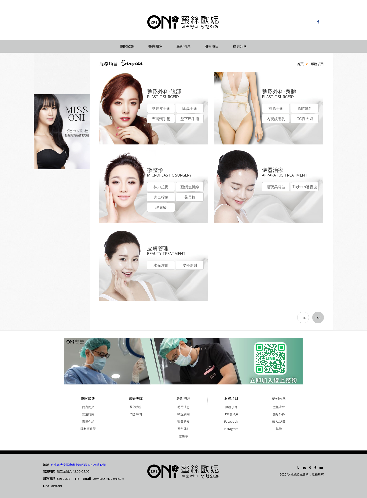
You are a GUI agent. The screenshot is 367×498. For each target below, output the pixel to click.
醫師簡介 (136, 407)
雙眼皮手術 (161, 108)
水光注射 (161, 265)
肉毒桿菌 (161, 197)
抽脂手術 (276, 108)
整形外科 (183, 429)
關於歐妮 (127, 46)
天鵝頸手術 (161, 119)
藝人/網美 (279, 421)
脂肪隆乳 (305, 108)
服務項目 (212, 46)
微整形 (183, 436)
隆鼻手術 (190, 108)
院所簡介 (88, 407)
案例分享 (240, 46)
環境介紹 (88, 421)
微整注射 (279, 407)
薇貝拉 (190, 197)
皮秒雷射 (190, 265)
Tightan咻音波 (305, 187)
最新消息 (183, 46)
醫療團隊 (155, 46)
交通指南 (88, 414)
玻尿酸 (161, 208)
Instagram (51, 83)
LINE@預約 (52, 64)
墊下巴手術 (190, 119)
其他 (279, 429)
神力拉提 (161, 187)
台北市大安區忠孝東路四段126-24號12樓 (78, 465)
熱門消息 (183, 407)
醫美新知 (183, 421)
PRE (303, 318)
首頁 (300, 64)
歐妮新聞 (183, 414)
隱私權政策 (88, 429)
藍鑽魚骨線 (190, 187)
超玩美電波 (276, 187)
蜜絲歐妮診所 (183, 22)
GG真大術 (305, 119)
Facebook (51, 73)
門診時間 (136, 414)
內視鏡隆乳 (276, 119)
